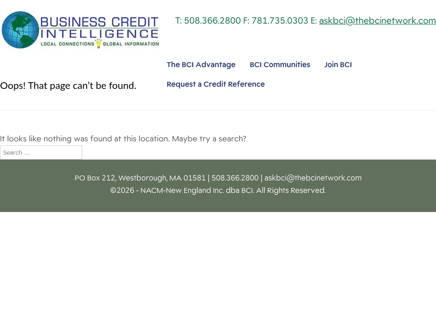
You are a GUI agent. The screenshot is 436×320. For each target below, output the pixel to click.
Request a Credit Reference (216, 84)
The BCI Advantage (201, 64)
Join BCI (338, 64)
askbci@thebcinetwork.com (377, 20)
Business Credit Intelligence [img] (81, 30)
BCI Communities (280, 64)
